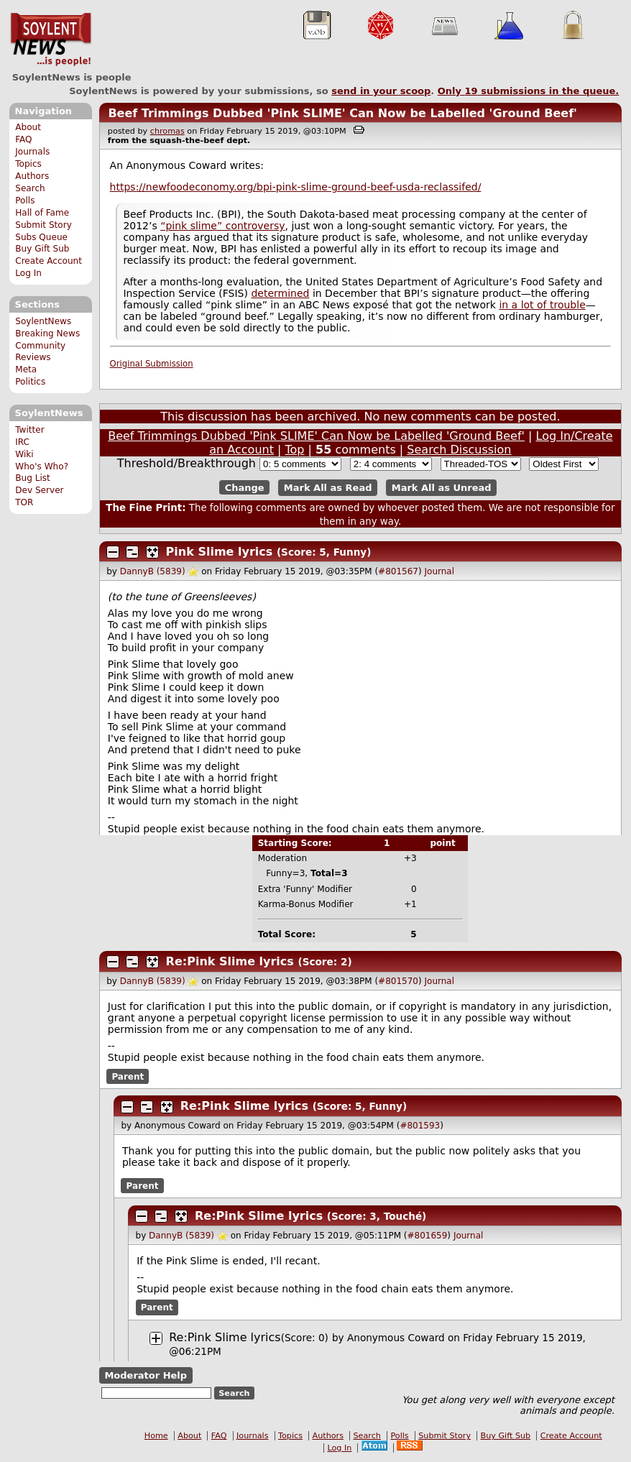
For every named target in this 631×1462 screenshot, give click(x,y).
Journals (32, 152)
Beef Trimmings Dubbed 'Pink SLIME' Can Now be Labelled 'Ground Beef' (342, 113)
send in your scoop (380, 91)
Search (30, 188)
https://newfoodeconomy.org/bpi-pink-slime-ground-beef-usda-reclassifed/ (296, 187)
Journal (440, 571)
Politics (30, 382)
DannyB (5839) (152, 571)
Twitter (29, 430)
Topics (28, 164)
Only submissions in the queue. (529, 91)
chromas (167, 131)
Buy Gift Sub (42, 249)
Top (295, 449)
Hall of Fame (42, 213)
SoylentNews (50, 39)
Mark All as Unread (442, 487)
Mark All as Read (328, 487)
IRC (22, 442)
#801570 (398, 981)
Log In (28, 273)
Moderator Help (145, 1375)
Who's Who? (41, 466)
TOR (24, 502)
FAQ (23, 139)
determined (280, 293)
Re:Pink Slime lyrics (230, 961)
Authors (32, 176)
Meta (26, 369)
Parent (127, 1076)
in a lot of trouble (542, 305)
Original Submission (151, 364)
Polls (24, 201)
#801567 (398, 571)
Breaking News (47, 333)
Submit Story (43, 225)
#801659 (427, 1236)
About (28, 127)
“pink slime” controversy (222, 225)
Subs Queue (41, 237)
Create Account (48, 261)
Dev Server (39, 490)
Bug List (32, 478)
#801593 (420, 1126)
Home (156, 1435)
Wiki (24, 454)
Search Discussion (459, 449)
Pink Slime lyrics (219, 551)
